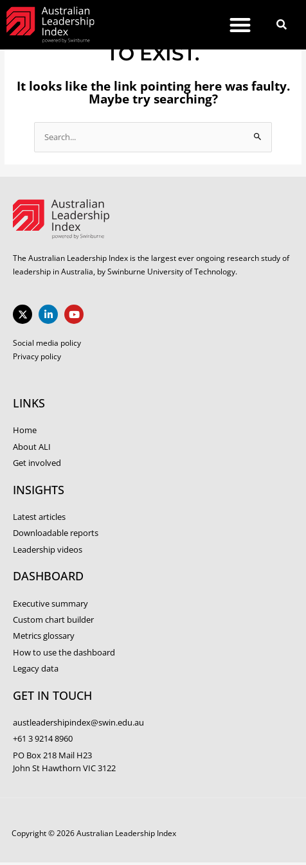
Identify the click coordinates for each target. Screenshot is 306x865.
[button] (240, 25)
